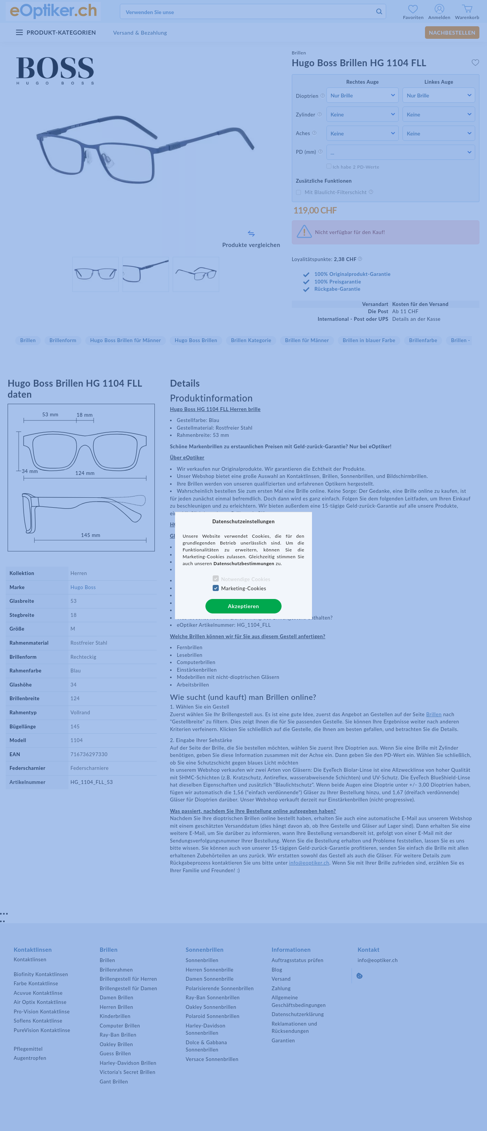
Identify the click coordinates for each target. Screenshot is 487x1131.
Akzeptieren (243, 606)
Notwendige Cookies (245, 579)
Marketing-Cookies (243, 588)
